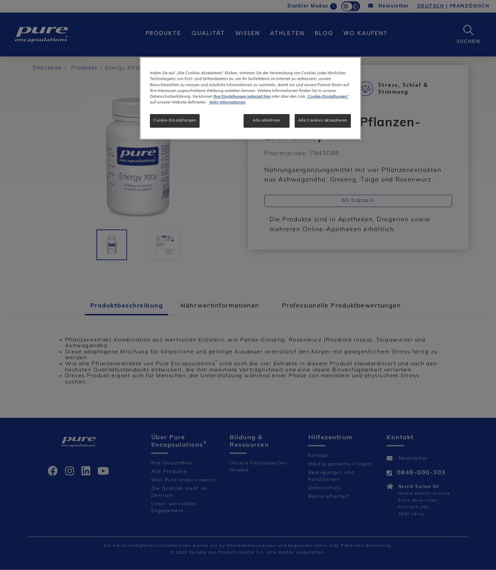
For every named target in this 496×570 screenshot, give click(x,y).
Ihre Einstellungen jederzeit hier (242, 97)
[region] (250, 98)
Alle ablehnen (266, 120)
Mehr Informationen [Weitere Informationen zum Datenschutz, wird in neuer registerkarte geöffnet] (228, 102)
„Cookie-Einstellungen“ (327, 97)
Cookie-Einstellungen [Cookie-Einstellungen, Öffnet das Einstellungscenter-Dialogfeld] (174, 120)
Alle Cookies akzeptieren (322, 120)
